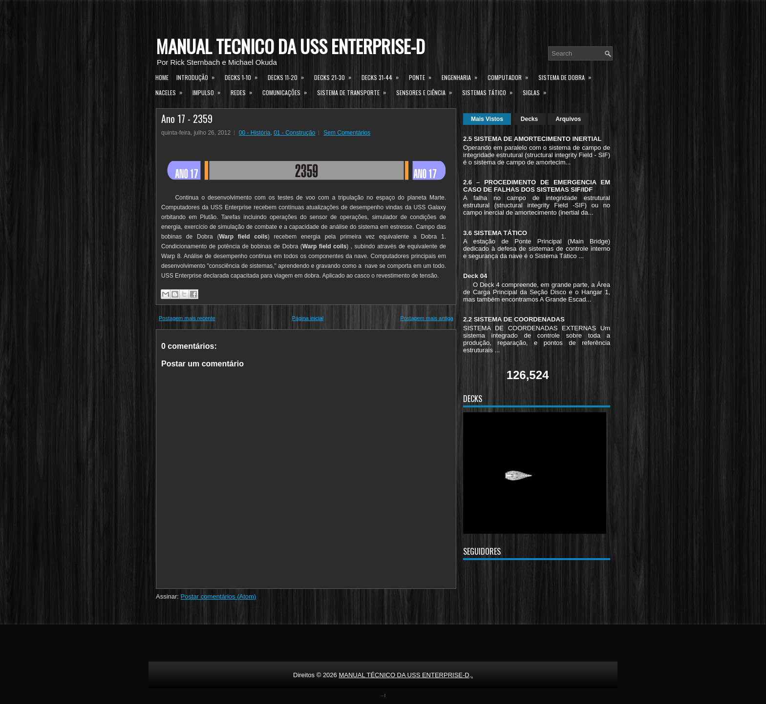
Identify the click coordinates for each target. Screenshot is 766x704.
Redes (244, 91)
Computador (511, 76)
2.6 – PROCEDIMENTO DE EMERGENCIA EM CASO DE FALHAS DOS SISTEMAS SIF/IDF (536, 186)
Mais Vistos (487, 119)
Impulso (209, 91)
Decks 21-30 (336, 76)
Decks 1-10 (244, 76)
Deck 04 (475, 276)
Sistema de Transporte (354, 91)
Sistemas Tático (490, 91)
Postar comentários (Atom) (218, 596)
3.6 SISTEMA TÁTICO (495, 233)
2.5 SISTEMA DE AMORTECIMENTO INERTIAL (532, 138)
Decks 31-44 (383, 76)
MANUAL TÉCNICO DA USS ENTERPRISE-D (290, 46)
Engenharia (463, 76)
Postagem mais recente (187, 318)
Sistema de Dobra (567, 76)
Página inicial (307, 318)
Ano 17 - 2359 (187, 118)
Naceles (172, 91)
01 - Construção (294, 132)
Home (162, 77)
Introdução (198, 76)
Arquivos (568, 119)
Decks (529, 119)
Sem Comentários (346, 132)
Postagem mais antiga (426, 318)
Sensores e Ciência (427, 91)
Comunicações (287, 91)
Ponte (423, 76)
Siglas (538, 91)
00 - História (255, 132)
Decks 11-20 (289, 76)
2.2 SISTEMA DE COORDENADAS (514, 319)
